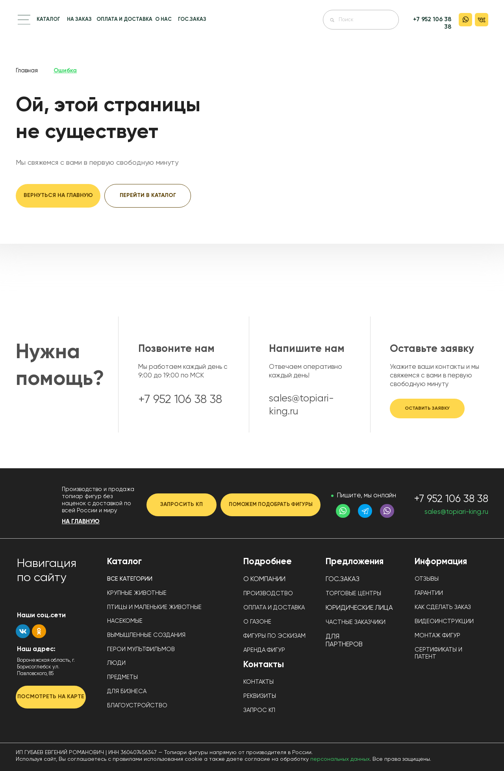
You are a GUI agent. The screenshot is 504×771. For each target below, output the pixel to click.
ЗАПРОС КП (259, 710)
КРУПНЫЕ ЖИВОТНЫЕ (137, 593)
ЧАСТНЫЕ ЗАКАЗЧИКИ (355, 622)
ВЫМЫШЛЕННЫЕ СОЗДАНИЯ (146, 635)
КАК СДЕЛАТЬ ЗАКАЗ (443, 607)
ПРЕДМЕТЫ (122, 677)
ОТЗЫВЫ (427, 579)
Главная (27, 71)
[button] (24, 19)
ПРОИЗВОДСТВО (268, 593)
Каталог (124, 562)
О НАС (163, 19)
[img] (252, 28)
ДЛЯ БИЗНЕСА (126, 691)
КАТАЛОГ (48, 19)
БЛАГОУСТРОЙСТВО (137, 705)
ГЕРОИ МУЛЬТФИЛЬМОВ (141, 649)
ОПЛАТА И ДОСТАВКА (124, 19)
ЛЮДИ (116, 663)
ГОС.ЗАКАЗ (192, 19)
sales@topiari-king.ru (456, 512)
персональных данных (340, 759)
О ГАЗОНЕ (257, 622)
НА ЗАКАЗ (79, 19)
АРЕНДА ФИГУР (264, 650)
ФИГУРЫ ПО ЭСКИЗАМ (274, 636)
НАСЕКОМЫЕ (125, 621)
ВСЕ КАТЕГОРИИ (129, 579)
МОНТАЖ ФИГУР (437, 636)
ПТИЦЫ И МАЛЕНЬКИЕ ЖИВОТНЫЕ (154, 607)
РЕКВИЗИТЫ (259, 696)
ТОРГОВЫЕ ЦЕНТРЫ (353, 593)
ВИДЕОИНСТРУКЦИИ (444, 621)
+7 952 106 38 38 (451, 499)
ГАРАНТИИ (429, 593)
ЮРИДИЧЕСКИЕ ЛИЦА (359, 608)
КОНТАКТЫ (258, 682)
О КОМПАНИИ (264, 579)
